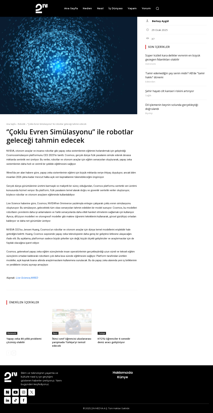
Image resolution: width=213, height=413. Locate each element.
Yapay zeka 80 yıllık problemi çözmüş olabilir (23, 340)
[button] (157, 8)
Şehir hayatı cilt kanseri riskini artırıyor (169, 91)
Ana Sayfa (11, 124)
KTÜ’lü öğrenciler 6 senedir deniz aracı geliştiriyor (114, 340)
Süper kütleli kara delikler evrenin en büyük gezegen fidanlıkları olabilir (172, 57)
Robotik (21, 124)
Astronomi (150, 64)
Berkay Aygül (160, 21)
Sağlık (148, 95)
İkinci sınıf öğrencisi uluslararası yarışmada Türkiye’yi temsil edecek (71, 342)
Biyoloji (149, 113)
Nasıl (55, 333)
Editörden (150, 82)
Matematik (11, 333)
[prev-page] (8, 353)
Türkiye (102, 333)
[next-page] (14, 353)
